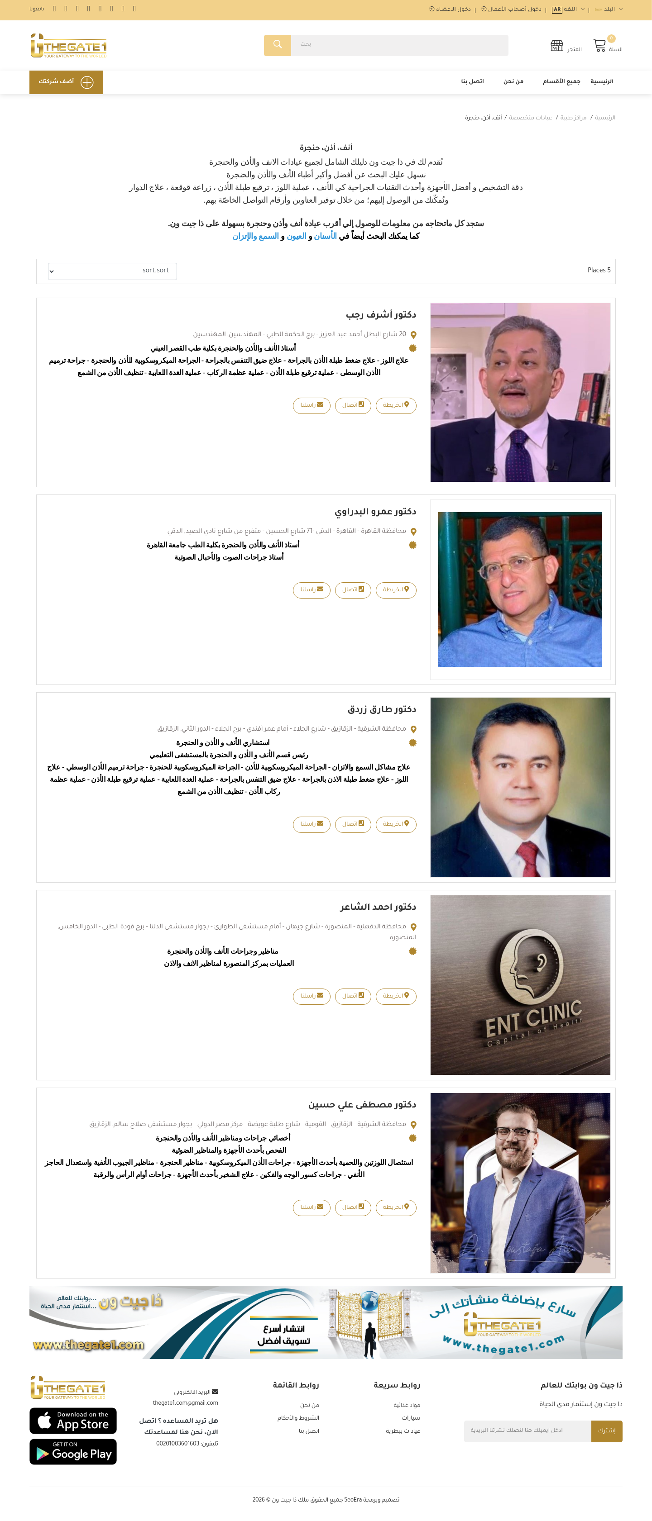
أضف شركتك (66, 85)
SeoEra (353, 1507)
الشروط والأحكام (298, 1423)
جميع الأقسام (561, 85)
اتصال (353, 408)
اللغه (568, 10)
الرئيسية (602, 85)
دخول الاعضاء (450, 10)
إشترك (605, 1434)
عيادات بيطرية (403, 1437)
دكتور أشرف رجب (381, 319)
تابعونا (36, 10)
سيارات (411, 1423)
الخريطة (396, 408)
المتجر (565, 47)
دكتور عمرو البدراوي (376, 516)
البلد (609, 10)
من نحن (513, 85)
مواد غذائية (407, 1410)
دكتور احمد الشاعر (378, 912)
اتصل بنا (472, 85)
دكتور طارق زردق (381, 714)
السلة (608, 47)
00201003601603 (177, 1448)
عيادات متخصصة (530, 122)
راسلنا (311, 408)
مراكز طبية (573, 122)
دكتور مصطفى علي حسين (362, 1109)
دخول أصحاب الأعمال (511, 10)
